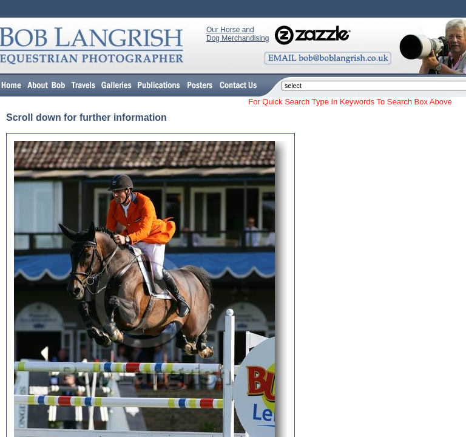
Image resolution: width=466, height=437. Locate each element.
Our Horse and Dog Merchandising (237, 33)
